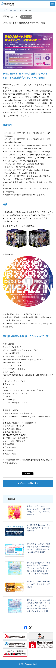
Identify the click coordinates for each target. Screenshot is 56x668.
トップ (5, 10)
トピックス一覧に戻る (28, 483)
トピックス (13, 10)
